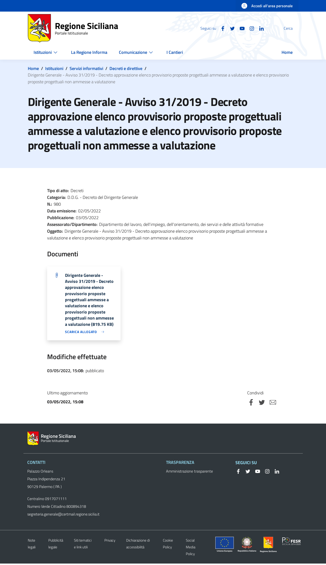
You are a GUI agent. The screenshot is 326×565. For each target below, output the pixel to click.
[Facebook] (211, 28)
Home (33, 68)
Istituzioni (54, 68)
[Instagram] (240, 28)
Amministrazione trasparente (189, 472)
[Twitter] (221, 28)
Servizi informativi (86, 68)
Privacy (109, 541)
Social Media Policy (190, 548)
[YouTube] (230, 28)
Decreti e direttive (125, 68)
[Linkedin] (250, 28)
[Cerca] (292, 28)
